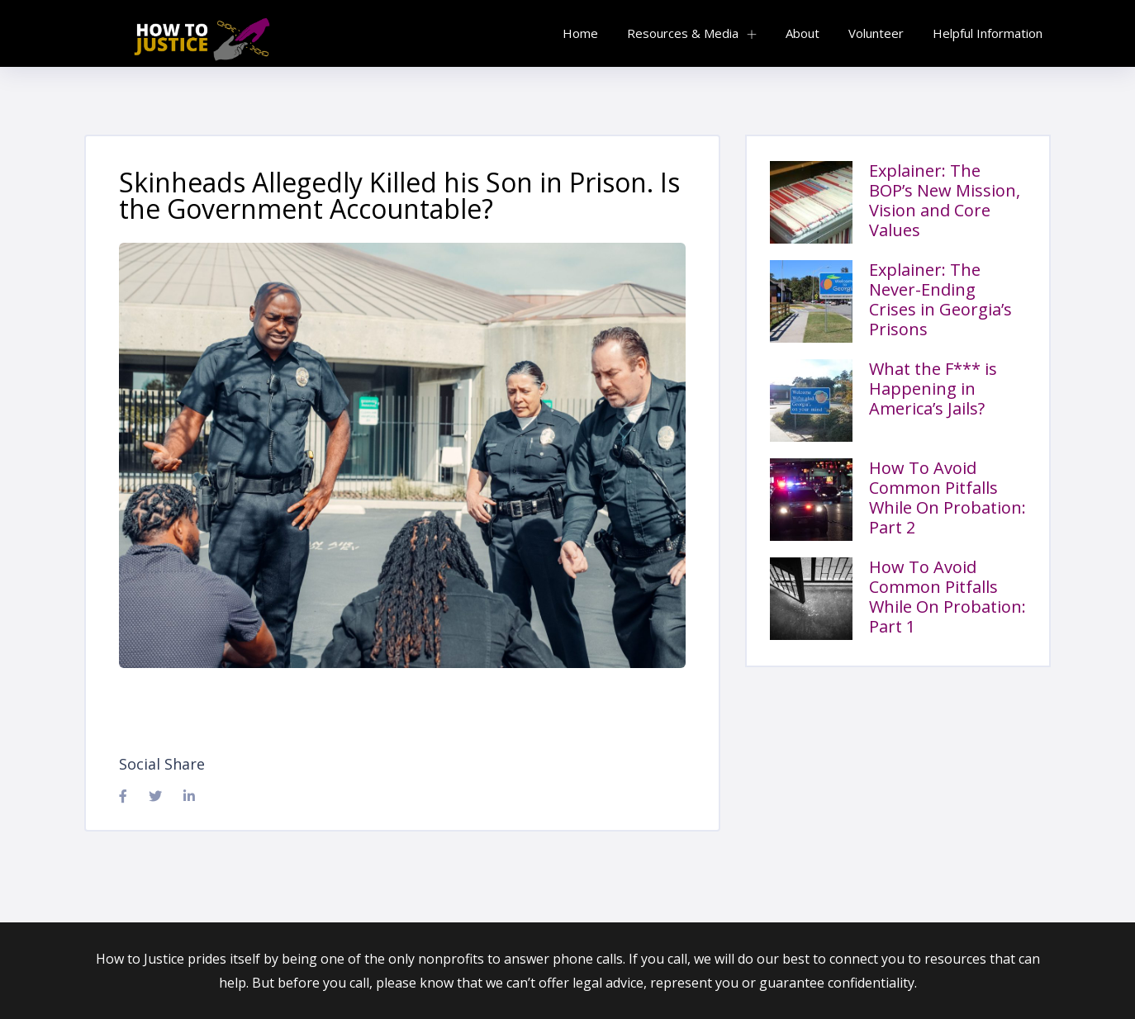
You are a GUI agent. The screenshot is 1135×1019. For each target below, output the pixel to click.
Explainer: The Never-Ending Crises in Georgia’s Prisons (940, 299)
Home (580, 33)
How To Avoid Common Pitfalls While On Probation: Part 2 (947, 497)
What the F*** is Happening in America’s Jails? (933, 388)
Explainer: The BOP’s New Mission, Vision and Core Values (944, 200)
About (802, 33)
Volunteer (876, 33)
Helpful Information (987, 33)
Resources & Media (682, 33)
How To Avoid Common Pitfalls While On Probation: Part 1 (947, 596)
